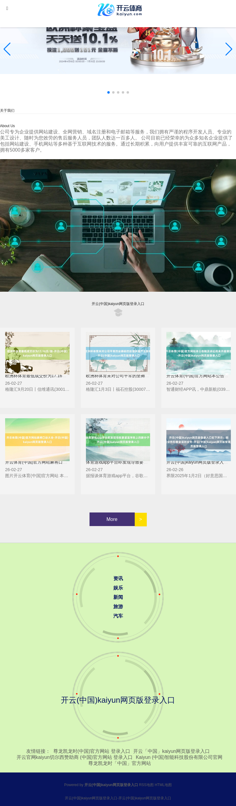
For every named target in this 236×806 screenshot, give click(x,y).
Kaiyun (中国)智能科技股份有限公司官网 (179, 757)
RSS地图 (146, 785)
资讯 (118, 578)
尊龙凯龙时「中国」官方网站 (119, 763)
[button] (229, 49)
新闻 (118, 597)
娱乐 (118, 587)
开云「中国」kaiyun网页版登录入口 (171, 751)
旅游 (118, 606)
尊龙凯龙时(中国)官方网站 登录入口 (91, 751)
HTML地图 (163, 785)
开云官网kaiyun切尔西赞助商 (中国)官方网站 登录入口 (75, 757)
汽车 (118, 615)
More (111, 519)
